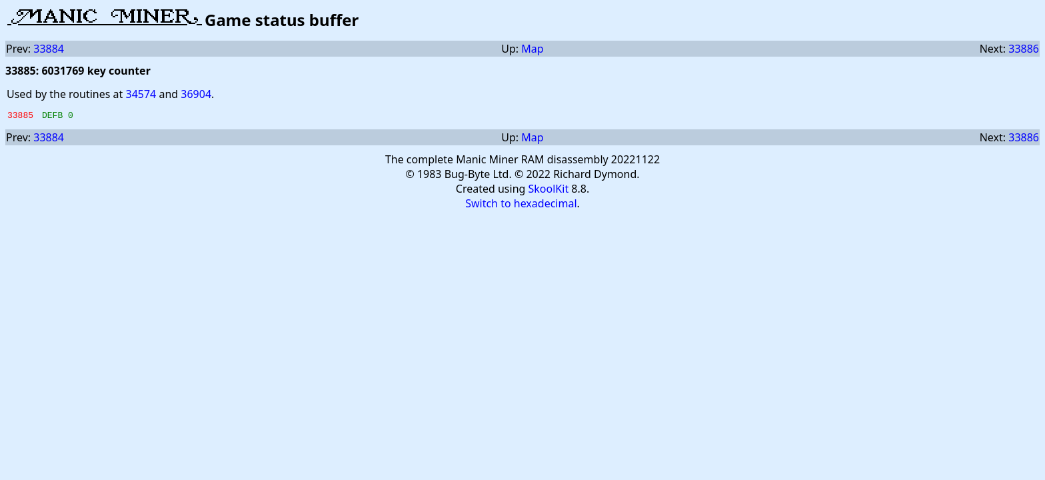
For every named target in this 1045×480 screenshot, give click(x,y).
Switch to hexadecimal (520, 205)
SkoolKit (548, 190)
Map (532, 48)
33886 (1023, 48)
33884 (48, 48)
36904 (196, 94)
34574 (140, 94)
